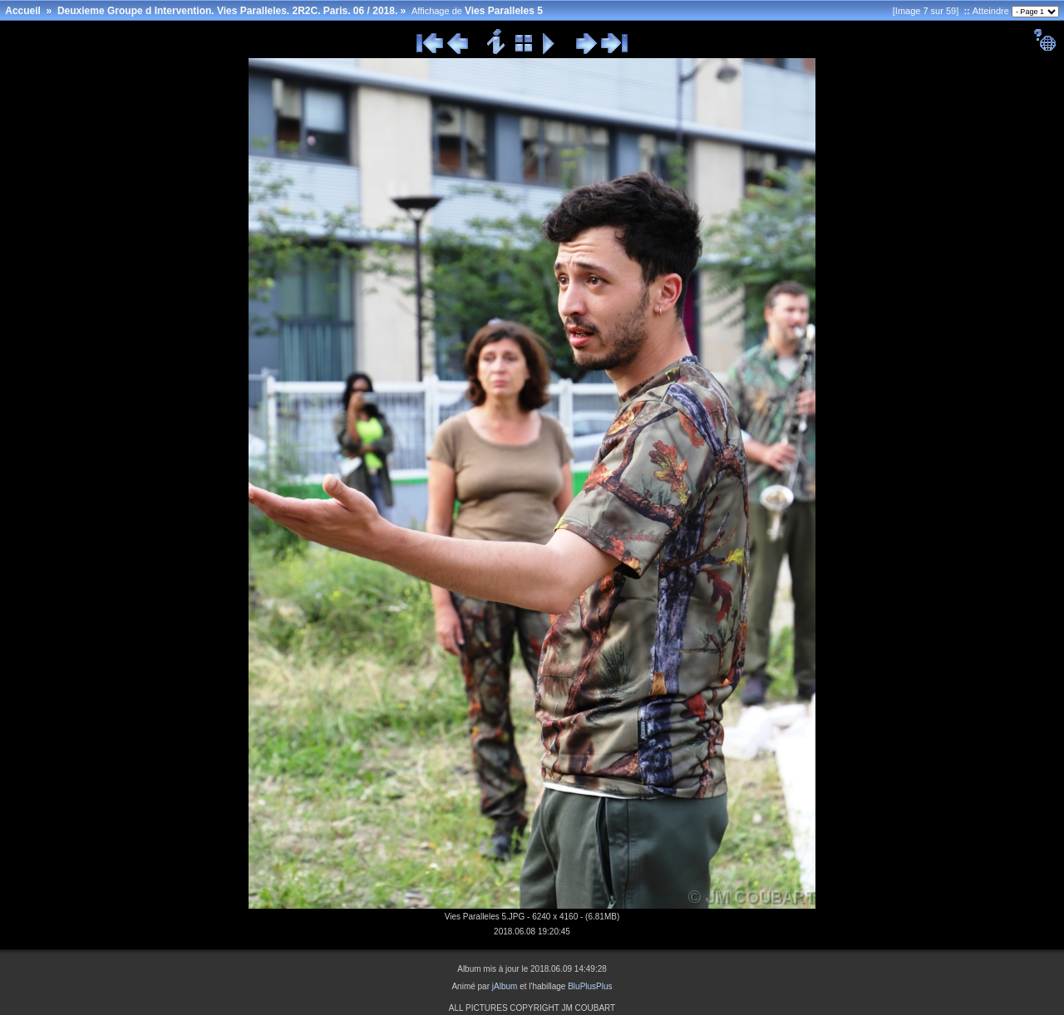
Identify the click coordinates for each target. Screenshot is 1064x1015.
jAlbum (505, 986)
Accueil (23, 11)
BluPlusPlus (590, 986)
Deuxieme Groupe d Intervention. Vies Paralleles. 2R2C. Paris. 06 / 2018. (227, 11)
